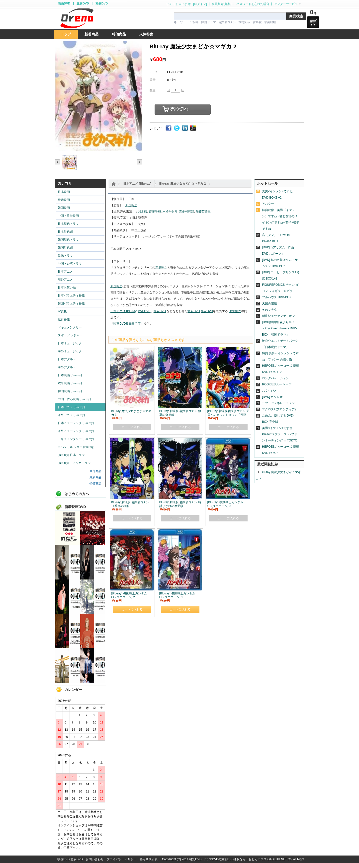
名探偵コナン (227, 22)
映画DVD (64, 3)
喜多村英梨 (186, 211)
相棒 (195, 22)
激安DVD (83, 3)
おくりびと (269, 390)
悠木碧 (142, 211)
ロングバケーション (275, 378)
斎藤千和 (155, 211)
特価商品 (95, 483)
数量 (153, 90)
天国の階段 (269, 303)
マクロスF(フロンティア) (279, 409)
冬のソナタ (269, 309)
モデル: (154, 72)
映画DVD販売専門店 (127, 323)
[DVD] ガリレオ (272, 397)
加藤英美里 (203, 211)
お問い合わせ (95, 859)
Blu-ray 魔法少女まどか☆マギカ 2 (182, 183)
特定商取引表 (149, 859)
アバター (268, 204)
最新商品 (95, 477)
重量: (153, 80)
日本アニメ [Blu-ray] (137, 183)
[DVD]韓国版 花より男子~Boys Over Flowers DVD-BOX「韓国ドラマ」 (279, 328)
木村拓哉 (244, 22)
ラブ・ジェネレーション (278, 403)
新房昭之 (131, 205)
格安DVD (101, 3)
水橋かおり (170, 211)
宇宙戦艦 (270, 22)
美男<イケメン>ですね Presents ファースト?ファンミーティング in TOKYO (279, 434)
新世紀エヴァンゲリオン (278, 316)
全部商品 (95, 471)
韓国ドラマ (208, 22)
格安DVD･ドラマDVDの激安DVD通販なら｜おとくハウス (228, 859)
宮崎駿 (257, 22)
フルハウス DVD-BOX (276, 297)
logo (77, 18)
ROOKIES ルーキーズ (276, 384)
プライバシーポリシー (122, 859)
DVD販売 (235, 311)
